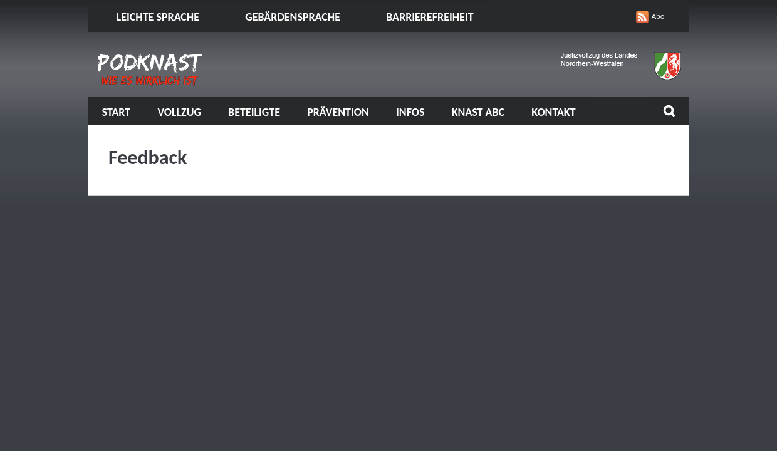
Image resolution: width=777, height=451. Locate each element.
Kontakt (553, 112)
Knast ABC (478, 112)
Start (116, 112)
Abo (658, 16)
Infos (410, 112)
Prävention (338, 112)
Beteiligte (254, 112)
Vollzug (179, 112)
